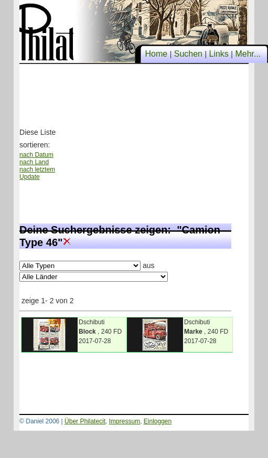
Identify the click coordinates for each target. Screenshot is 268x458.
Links (219, 53)
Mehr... (248, 53)
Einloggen (157, 421)
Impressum (124, 421)
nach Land (34, 162)
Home (156, 53)
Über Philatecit (85, 421)
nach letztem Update (37, 173)
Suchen (188, 53)
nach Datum (36, 154)
